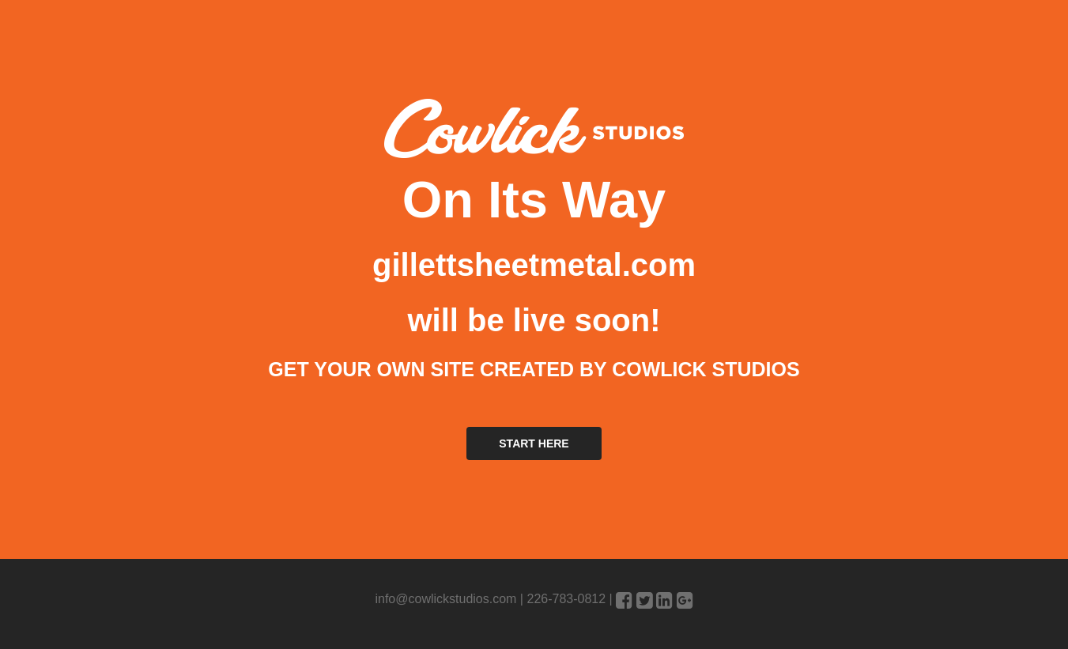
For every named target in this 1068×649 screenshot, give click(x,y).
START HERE (533, 443)
